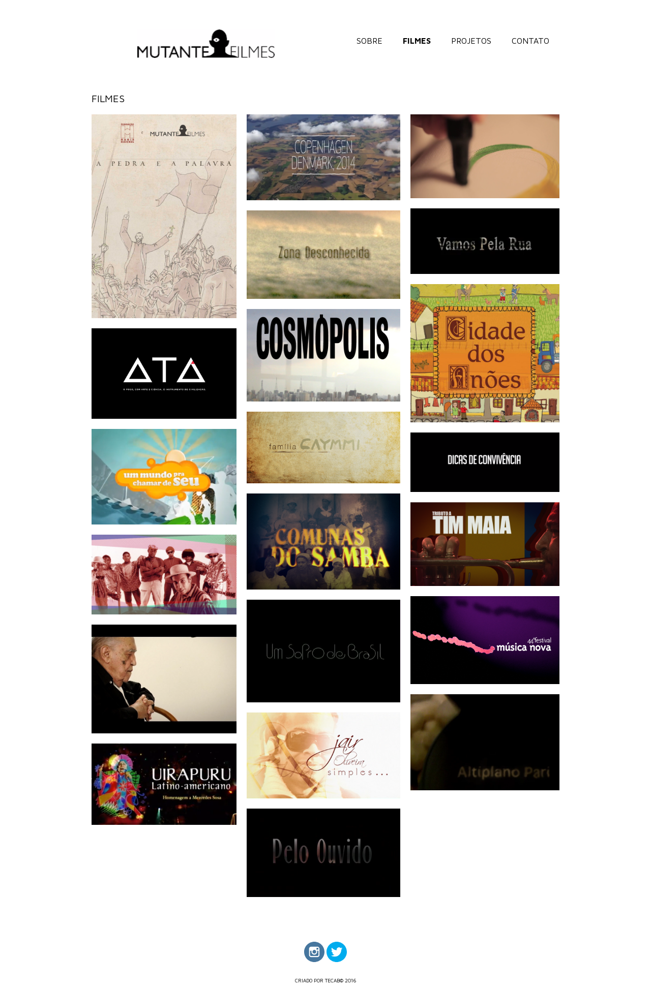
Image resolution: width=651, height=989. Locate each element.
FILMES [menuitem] (417, 40)
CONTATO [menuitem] (530, 40)
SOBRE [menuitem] (369, 40)
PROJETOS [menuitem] (471, 40)
